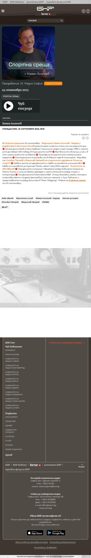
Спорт (8, 441)
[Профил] (88, 11)
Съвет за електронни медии (67, 342)
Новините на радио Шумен (12, 406)
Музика (9, 445)
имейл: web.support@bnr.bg (45, 486)
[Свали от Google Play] (56, 533)
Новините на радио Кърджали (14, 393)
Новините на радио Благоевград (15, 366)
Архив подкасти (13, 449)
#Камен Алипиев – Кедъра (48, 198)
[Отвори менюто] (3, 11)
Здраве (8, 425)
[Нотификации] (84, 11)
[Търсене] (62, 20)
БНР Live (10, 342)
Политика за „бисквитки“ (45, 547)
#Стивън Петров (10, 202)
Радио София (34, 83)
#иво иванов (7, 198)
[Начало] (45, 9)
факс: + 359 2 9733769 (45, 502)
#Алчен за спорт (70, 198)
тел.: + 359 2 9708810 (45, 499)
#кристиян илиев (24, 198)
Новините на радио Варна (12, 380)
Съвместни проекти (11, 431)
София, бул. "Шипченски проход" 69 (45, 497)
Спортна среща (11, 96)
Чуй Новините (13, 346)
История (9, 436)
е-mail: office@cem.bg (45, 505)
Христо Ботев (12, 354)
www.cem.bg (45, 508)
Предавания (10, 83)
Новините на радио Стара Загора (15, 400)
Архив (8, 455)
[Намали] (87, 138)
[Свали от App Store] (35, 533)
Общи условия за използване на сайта (31, 542)
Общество (10, 421)
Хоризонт (10, 350)
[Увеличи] (83, 138)
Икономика (11, 417)
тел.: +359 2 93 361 (45, 483)
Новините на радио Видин (12, 386)
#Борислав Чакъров (30, 202)
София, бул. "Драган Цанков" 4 (45, 481)
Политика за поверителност (63, 542)
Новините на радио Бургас (12, 373)
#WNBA (45, 202)
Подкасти (11, 413)
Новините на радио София (12, 360)
